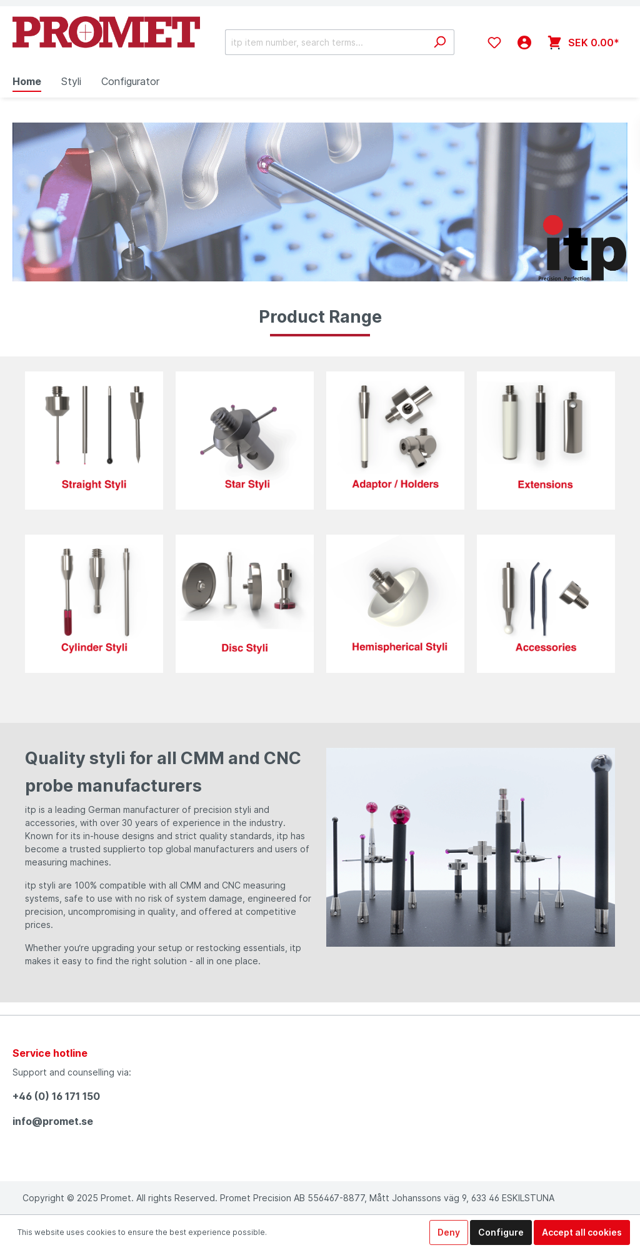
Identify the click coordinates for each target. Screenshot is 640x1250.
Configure (501, 1232)
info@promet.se (52, 1121)
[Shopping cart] (583, 42)
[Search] (439, 42)
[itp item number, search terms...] (325, 42)
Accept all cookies (582, 1232)
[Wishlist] (494, 42)
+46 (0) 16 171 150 (56, 1096)
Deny (449, 1232)
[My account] (524, 42)
